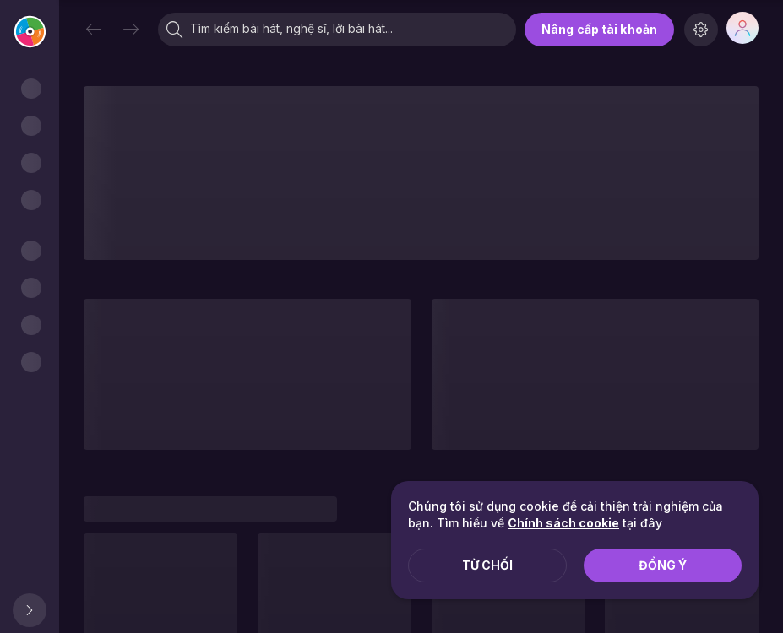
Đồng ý (663, 565)
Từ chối (487, 565)
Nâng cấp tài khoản (599, 29)
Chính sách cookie (563, 523)
